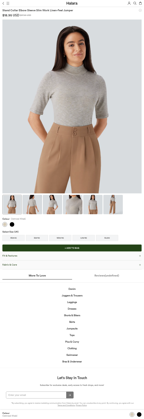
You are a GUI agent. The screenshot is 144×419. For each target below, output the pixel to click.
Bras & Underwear (72, 361)
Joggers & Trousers (72, 295)
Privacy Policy (81, 405)
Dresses (72, 308)
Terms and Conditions (66, 405)
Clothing (72, 348)
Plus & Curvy (72, 341)
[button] (3, 3)
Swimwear (72, 355)
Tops (72, 335)
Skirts (72, 322)
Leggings (72, 302)
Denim (72, 289)
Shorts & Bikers (72, 315)
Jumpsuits (72, 328)
